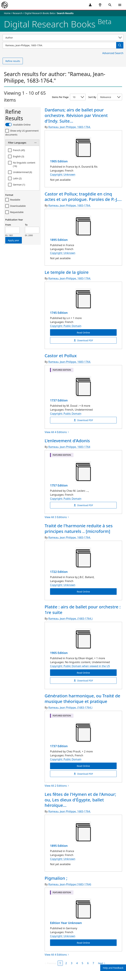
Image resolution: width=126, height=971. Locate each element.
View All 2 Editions (57, 785)
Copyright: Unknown (62, 174)
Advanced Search (112, 53)
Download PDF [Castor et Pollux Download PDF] (83, 420)
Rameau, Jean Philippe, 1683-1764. (69, 127)
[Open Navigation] (120, 5)
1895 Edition (59, 240)
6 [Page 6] (88, 963)
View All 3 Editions (57, 517)
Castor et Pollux (61, 356)
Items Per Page (60, 97)
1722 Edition (59, 572)
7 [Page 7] (93, 963)
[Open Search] (110, 5)
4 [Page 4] (77, 963)
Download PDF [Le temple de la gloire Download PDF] (83, 340)
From (8, 224)
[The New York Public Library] (4, 5)
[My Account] (90, 5)
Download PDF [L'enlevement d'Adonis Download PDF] (83, 505)
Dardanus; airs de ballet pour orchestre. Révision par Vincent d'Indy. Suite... (76, 115)
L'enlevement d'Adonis (67, 441)
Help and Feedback (113, 967)
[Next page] (101, 963)
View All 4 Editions (57, 432)
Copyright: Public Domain (65, 326)
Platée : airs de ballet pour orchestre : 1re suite (83, 609)
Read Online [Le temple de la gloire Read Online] (83, 332)
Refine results (12, 61)
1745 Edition (59, 313)
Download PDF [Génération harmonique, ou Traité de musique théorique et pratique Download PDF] (83, 773)
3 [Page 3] (71, 963)
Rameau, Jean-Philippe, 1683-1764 (69, 447)
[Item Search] (59, 45)
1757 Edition (59, 485)
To (26, 224)
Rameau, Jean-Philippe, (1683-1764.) (70, 618)
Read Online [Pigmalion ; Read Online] (83, 942)
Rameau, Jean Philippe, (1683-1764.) (70, 707)
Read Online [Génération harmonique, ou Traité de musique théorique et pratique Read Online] (83, 765)
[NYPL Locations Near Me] (100, 5)
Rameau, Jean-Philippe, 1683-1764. (69, 278)
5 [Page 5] (82, 963)
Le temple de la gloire (67, 272)
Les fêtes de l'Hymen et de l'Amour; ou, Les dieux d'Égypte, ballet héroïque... (80, 799)
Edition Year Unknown (66, 923)
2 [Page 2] (66, 963)
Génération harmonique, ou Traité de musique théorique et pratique (82, 698)
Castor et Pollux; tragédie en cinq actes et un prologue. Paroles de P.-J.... (83, 196)
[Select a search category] (63, 37)
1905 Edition (59, 161)
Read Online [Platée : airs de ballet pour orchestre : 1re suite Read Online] (83, 672)
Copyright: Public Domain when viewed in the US (80, 666)
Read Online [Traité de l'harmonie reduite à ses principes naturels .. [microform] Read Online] (83, 591)
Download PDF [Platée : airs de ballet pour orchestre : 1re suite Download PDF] (83, 680)
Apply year (13, 240)
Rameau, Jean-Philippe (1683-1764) (69, 884)
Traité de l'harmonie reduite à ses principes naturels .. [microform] (79, 528)
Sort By (92, 97)
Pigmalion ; (56, 878)
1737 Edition (59, 400)
